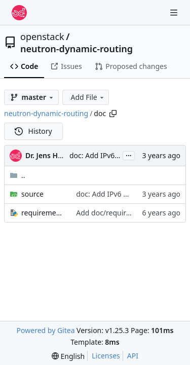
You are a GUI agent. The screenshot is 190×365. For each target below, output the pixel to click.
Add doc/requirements (113, 212)
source (32, 194)
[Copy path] (113, 113)
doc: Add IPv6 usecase (106, 155)
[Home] (19, 13)
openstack (42, 36)
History (33, 131)
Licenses (106, 355)
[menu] (68, 356)
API (132, 355)
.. (17, 175)
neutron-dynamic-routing (76, 49)
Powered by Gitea (46, 330)
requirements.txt (43, 212)
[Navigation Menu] (175, 12)
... (129, 154)
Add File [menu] (87, 97)
